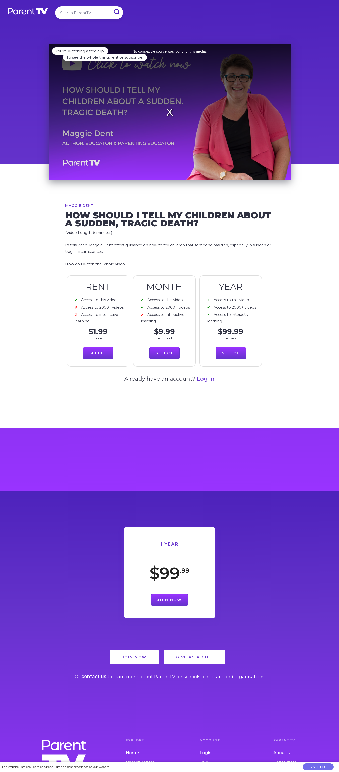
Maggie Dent (79, 205)
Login (205, 752)
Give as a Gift (194, 657)
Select (98, 353)
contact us (93, 676)
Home (132, 752)
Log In (206, 378)
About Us (283, 752)
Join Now (169, 600)
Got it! (318, 766)
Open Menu (329, 10)
